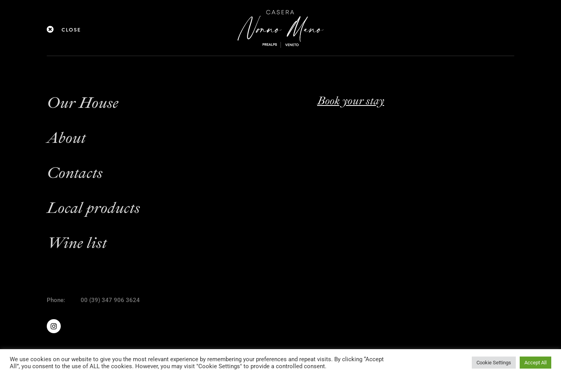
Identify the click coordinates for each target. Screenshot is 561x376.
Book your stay (350, 100)
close (71, 29)
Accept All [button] (535, 362)
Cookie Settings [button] (493, 362)
